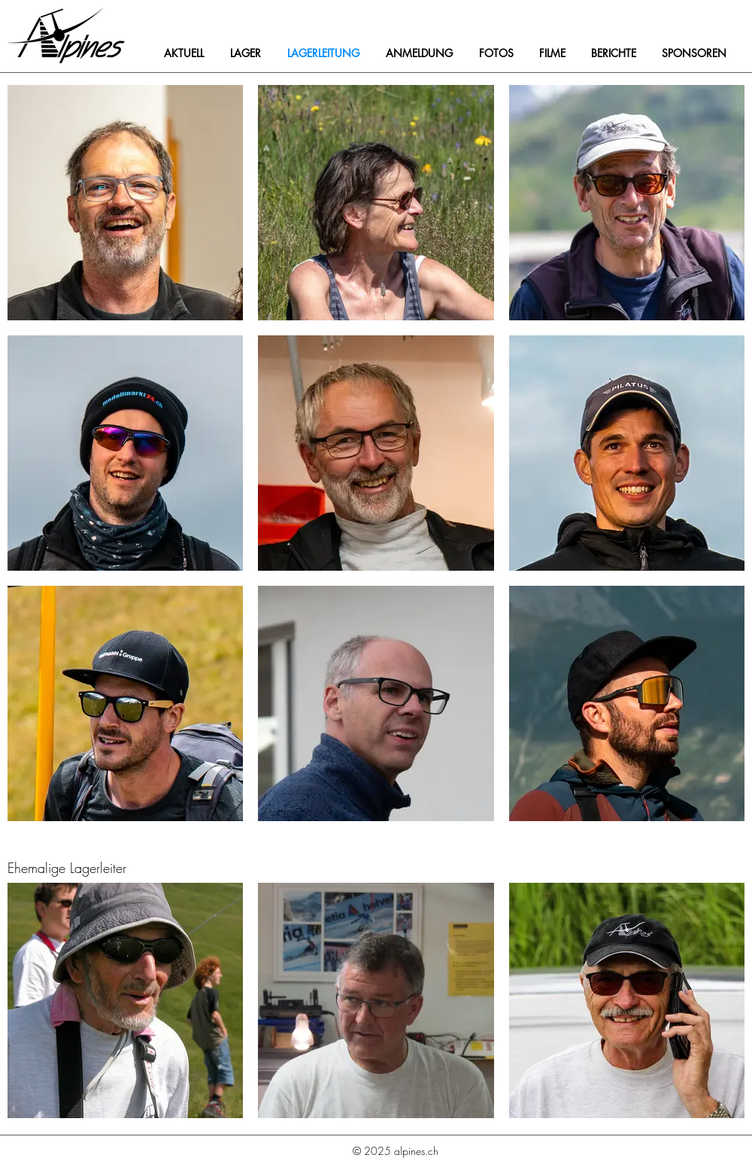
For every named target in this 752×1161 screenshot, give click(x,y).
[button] (502, 53)
